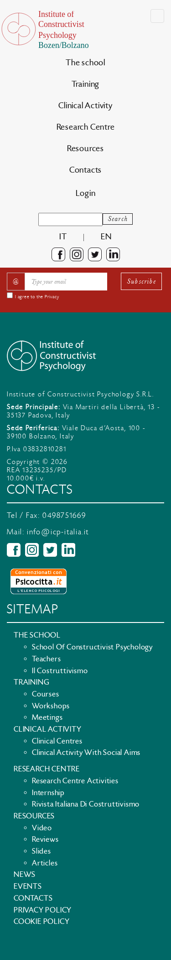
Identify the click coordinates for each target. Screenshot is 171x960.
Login (86, 193)
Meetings (47, 717)
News (25, 874)
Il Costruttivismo (60, 670)
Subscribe (141, 281)
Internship (48, 792)
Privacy (52, 297)
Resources (85, 148)
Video (42, 828)
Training (85, 84)
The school (85, 63)
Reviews (45, 839)
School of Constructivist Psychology (92, 647)
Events (28, 886)
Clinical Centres (57, 741)
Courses (45, 694)
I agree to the (37, 297)
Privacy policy (43, 910)
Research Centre (86, 127)
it (63, 237)
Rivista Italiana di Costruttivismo (86, 804)
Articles (44, 863)
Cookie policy (41, 921)
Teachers (46, 659)
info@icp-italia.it (58, 532)
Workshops (51, 706)
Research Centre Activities (75, 781)
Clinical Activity (85, 105)
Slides (41, 851)
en (106, 237)
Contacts (85, 170)
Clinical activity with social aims (86, 752)
